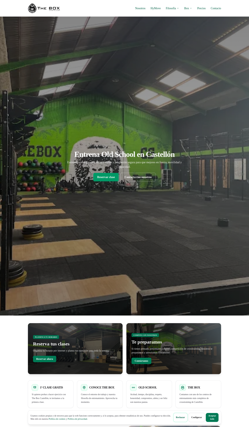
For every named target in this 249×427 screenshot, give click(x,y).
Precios (201, 8)
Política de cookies (57, 419)
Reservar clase (106, 177)
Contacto (216, 8)
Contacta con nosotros (138, 177)
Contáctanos (141, 360)
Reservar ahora (44, 359)
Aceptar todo (212, 417)
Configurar (196, 417)
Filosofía (172, 8)
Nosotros (140, 8)
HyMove (156, 8)
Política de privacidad (77, 419)
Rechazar (180, 417)
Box (188, 8)
